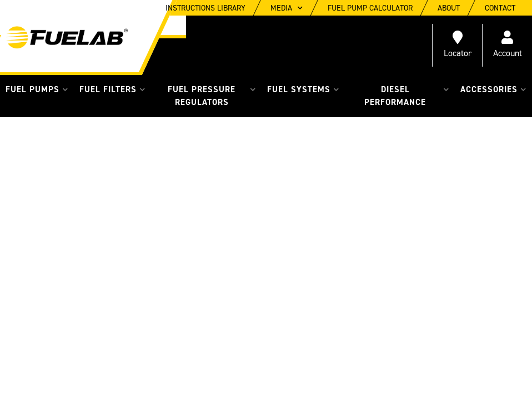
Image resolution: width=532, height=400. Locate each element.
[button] (37, 89)
